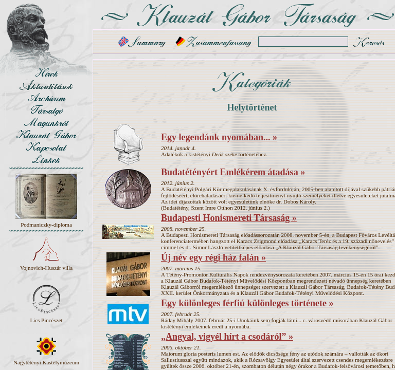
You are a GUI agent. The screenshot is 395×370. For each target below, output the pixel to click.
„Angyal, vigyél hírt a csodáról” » (227, 336)
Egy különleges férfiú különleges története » (247, 303)
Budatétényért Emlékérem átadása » (233, 172)
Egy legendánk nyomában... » (219, 137)
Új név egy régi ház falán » (213, 257)
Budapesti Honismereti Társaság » (229, 218)
